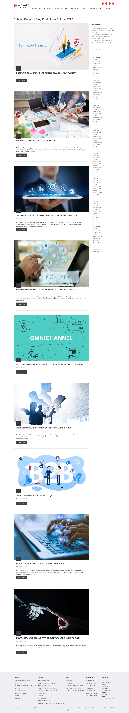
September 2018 (97, 236)
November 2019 (97, 211)
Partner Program (20, 690)
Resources (41, 695)
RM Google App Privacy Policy (73, 708)
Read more (21, 80)
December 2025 (97, 61)
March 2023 (96, 130)
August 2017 (96, 251)
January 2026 (96, 59)
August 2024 (96, 94)
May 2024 (95, 101)
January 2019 (96, 228)
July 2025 (95, 71)
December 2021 (97, 161)
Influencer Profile (91, 685)
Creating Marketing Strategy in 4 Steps (36, 141)
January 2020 (96, 209)
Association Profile (92, 693)
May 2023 (95, 126)
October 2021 (96, 165)
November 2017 (97, 247)
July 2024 (95, 96)
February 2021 (97, 182)
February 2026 (97, 57)
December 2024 (97, 86)
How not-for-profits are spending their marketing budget (45, 290)
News (85, 8)
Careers (17, 688)
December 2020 (97, 186)
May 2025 (95, 76)
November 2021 (97, 163)
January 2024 (96, 109)
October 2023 (96, 115)
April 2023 (95, 128)
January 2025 (96, 84)
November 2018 (97, 232)
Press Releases (70, 683)
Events (17, 695)
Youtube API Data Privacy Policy (91, 708)
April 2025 (95, 78)
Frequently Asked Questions (74, 685)
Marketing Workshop (44, 685)
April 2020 (95, 203)
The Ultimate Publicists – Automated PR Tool (51, 703)
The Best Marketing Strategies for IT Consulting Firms (43, 428)
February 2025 (97, 82)
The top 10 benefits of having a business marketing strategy (46, 215)
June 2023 (96, 124)
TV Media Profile (91, 680)
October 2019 (96, 213)
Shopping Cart (105, 708)
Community (18, 698)
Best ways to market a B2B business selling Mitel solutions (46, 73)
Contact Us (108, 8)
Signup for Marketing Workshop (47, 688)
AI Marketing (37, 8)
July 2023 (95, 121)
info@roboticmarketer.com (108, 698)
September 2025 (97, 67)
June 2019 (96, 217)
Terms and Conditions (49, 708)
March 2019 (96, 224)
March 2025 (96, 80)
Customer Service (20, 693)
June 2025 (96, 73)
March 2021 (96, 180)
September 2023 (97, 117)
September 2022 (97, 142)
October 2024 (96, 90)
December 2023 (97, 111)
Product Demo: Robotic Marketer (48, 690)
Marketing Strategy (44, 680)
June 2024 (96, 99)
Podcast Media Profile (92, 683)
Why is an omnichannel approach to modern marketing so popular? (50, 364)
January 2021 (96, 184)
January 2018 (96, 245)
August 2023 (96, 119)
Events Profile (90, 688)
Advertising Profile (92, 695)
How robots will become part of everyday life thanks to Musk (48, 638)
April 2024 (95, 103)
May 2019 (95, 220)
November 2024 (97, 88)
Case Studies (75, 8)
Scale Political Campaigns (73, 688)
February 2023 (97, 132)
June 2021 (96, 174)
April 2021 (95, 178)
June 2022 (96, 149)
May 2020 (95, 201)
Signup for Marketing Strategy (47, 683)
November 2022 (97, 138)
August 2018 (96, 238)
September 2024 (97, 92)
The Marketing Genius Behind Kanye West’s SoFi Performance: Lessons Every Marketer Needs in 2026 (102, 36)
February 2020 (97, 207)
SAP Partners (42, 698)
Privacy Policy (60, 708)
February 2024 (97, 107)
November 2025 (97, 63)
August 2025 (96, 69)
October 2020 (96, 190)
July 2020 (95, 197)
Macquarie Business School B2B (75, 690)
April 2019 (95, 222)
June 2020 (96, 199)
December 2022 (97, 136)
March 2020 (96, 205)
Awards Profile (90, 690)
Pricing (92, 8)
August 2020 (96, 195)
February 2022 (97, 157)
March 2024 (96, 105)
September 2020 (97, 192)
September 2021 (97, 167)
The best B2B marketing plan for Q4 (34, 496)
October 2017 (96, 249)
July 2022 (95, 147)
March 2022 (96, 155)
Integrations (41, 693)
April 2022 (95, 153)
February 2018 (97, 242)
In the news (69, 680)
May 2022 (95, 151)
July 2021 (95, 172)
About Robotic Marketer (22, 680)
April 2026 (95, 53)
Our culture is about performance (25, 685)
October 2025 (96, 65)
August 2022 (96, 144)
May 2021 (95, 176)
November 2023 (97, 113)
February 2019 (97, 226)
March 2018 (96, 240)
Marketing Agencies (44, 700)
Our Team (18, 683)
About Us (48, 8)
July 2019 (95, 215)
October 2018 (96, 234)
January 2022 (96, 159)
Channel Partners (61, 8)
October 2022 (96, 140)
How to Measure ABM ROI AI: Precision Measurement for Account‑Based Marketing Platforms (103, 30)
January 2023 (96, 134)
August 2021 (96, 169)
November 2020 (97, 188)
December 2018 (97, 230)
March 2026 (96, 55)
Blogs (99, 8)
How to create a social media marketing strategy (41, 564)
